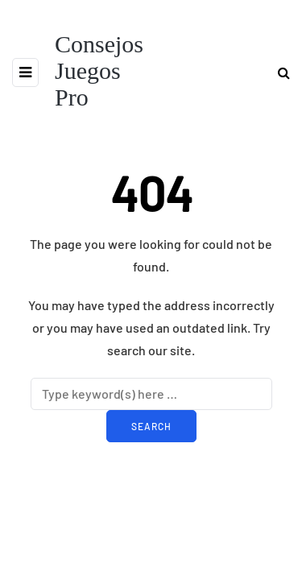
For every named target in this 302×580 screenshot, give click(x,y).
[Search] (151, 394)
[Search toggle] (278, 72)
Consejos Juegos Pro (99, 70)
